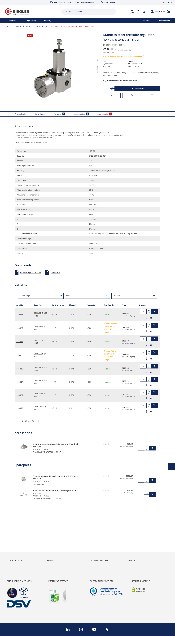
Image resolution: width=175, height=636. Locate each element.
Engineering (31, 20)
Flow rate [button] (116, 296)
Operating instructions (30, 272)
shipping (128, 50)
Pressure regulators (42, 26)
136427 (19, 382)
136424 (19, 341)
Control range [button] (25, 296)
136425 (19, 355)
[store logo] (32, 11)
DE (164, 2)
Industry (47, 20)
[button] (160, 11)
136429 (19, 395)
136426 (19, 369)
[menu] (68, 20)
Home (7, 26)
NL (171, 2)
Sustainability (13, 531)
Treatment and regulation (22, 26)
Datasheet (55, 272)
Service (146, 20)
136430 (19, 408)
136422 (19, 314)
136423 (19, 328)
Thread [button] (68, 296)
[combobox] (87, 11)
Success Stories (163, 20)
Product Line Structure (17, 539)
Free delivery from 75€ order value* (122, 80)
